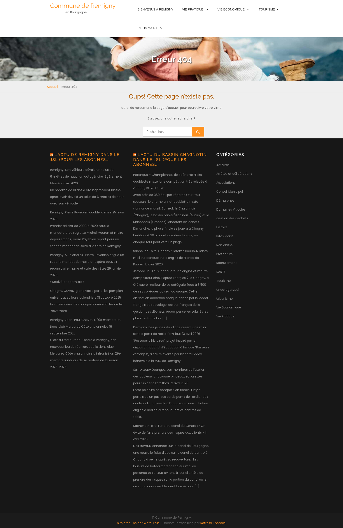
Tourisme (223, 281)
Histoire (222, 227)
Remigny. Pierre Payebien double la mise (81, 212)
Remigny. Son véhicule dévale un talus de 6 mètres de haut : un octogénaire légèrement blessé (86, 176)
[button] (334, 6)
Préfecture (224, 254)
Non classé (224, 245)
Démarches (225, 200)
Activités (222, 165)
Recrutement (226, 263)
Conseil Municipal (229, 191)
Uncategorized (227, 289)
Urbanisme (224, 298)
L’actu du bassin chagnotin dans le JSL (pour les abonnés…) (170, 159)
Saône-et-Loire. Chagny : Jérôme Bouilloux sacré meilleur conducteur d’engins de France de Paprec (170, 258)
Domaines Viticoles (230, 209)
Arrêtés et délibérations (234, 173)
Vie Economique (228, 307)
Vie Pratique (225, 316)
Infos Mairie (148, 28)
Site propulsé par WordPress (138, 523)
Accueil (52, 87)
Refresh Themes (213, 523)
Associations (225, 182)
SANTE (221, 272)
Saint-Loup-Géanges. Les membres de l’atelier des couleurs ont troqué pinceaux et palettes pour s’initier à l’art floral (168, 376)
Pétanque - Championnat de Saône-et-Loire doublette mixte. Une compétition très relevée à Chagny (170, 181)
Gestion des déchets (232, 218)
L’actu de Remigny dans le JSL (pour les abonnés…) (85, 157)
